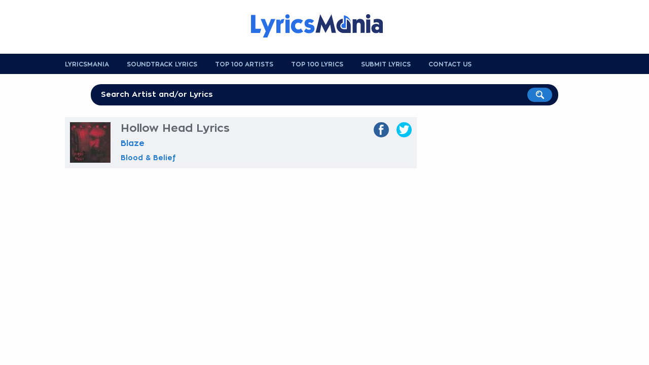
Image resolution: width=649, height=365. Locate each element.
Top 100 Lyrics (317, 64)
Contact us (450, 64)
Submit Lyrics (386, 64)
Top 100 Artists (244, 64)
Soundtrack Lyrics (162, 64)
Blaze (133, 143)
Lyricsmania (87, 64)
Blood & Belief (148, 157)
